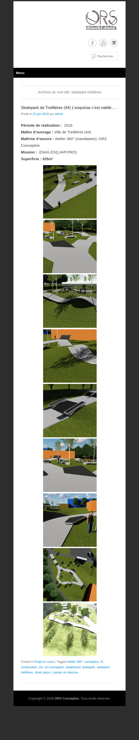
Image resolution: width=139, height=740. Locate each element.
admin (59, 114)
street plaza (42, 672)
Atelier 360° (75, 662)
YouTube (103, 43)
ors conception (54, 667)
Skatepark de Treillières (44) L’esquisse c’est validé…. (68, 108)
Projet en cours (44, 662)
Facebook (92, 43)
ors (41, 667)
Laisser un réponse (65, 672)
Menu (20, 73)
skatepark (88, 667)
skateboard (73, 667)
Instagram (114, 43)
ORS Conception (67, 698)
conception (91, 662)
